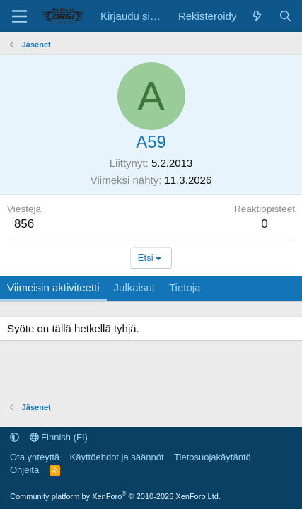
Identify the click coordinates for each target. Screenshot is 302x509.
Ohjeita (24, 469)
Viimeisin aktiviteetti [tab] (53, 287)
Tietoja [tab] (184, 287)
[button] (14, 437)
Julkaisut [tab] (134, 287)
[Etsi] (285, 16)
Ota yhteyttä (34, 457)
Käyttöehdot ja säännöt (117, 457)
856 (24, 223)
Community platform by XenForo (115, 496)
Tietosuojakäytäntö (212, 457)
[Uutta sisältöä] (257, 16)
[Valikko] (19, 16)
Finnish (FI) (59, 437)
